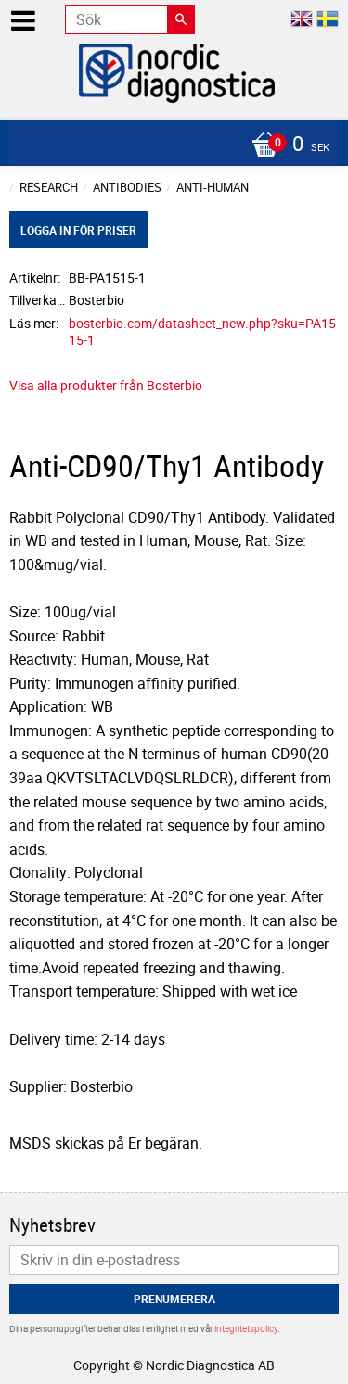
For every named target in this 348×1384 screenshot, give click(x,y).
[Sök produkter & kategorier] (130, 19)
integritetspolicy (245, 1328)
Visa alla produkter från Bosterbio (105, 385)
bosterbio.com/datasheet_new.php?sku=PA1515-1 (202, 331)
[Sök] (181, 19)
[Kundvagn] (169, 145)
